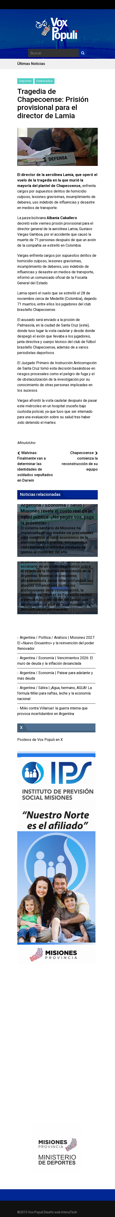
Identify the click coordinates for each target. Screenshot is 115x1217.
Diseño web (52, 1212)
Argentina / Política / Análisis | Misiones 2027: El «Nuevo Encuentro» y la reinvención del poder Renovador (56, 643)
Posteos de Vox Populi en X (40, 739)
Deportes (25, 81)
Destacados (44, 81)
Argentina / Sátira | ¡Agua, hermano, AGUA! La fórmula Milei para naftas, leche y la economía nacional (54, 693)
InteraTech (69, 1212)
